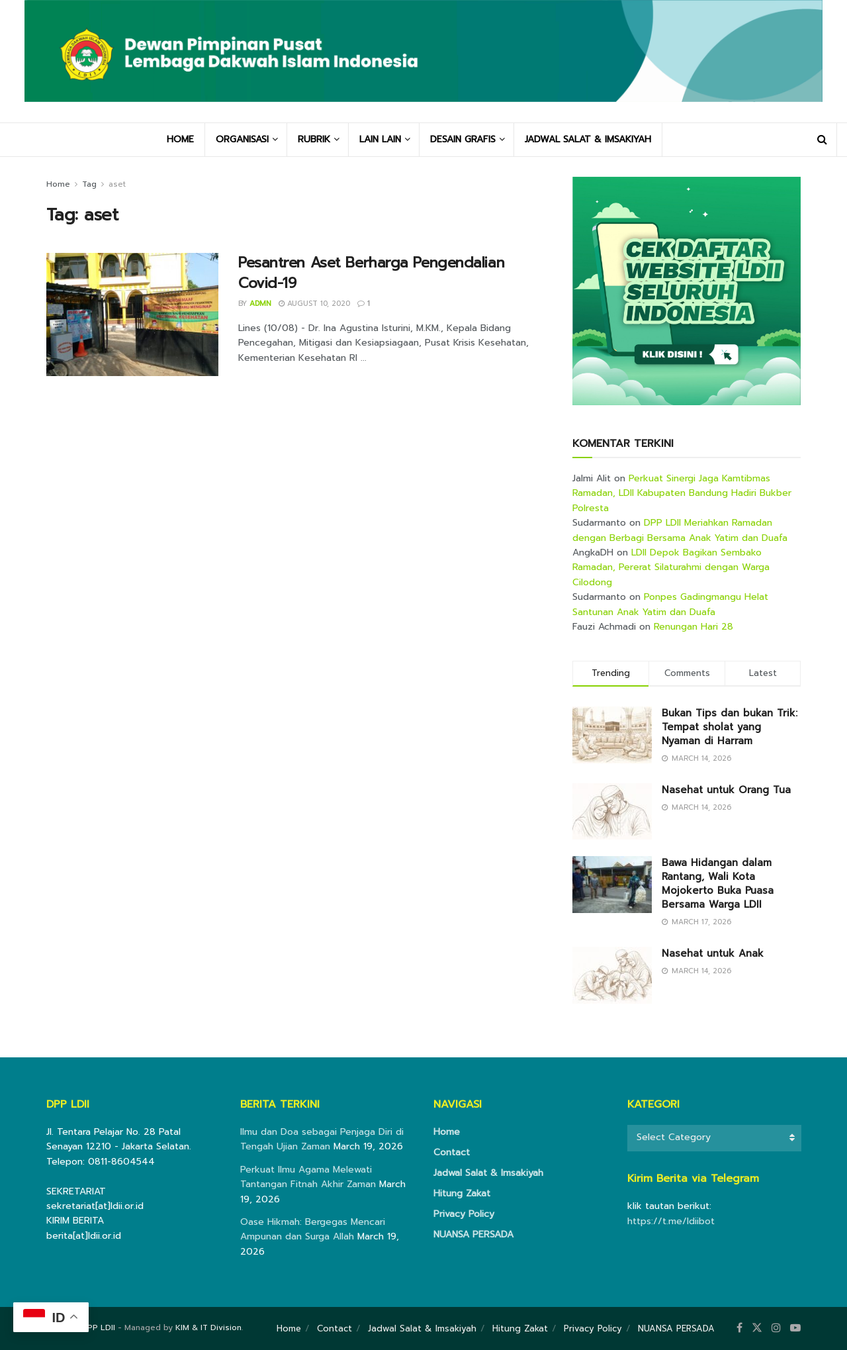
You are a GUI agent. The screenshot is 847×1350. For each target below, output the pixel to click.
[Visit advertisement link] (686, 291)
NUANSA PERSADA (473, 1234)
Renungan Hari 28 (693, 627)
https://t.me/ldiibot (671, 1221)
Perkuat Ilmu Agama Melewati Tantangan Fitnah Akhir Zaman (308, 1177)
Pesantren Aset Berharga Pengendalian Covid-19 (371, 273)
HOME (180, 139)
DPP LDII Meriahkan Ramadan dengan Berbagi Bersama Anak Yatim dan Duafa (679, 530)
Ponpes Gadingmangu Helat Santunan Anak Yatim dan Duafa (670, 604)
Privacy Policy (463, 1214)
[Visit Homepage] (423, 61)
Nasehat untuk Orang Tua (726, 790)
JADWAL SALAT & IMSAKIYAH (588, 139)
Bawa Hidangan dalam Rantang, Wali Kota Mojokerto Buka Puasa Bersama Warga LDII (718, 883)
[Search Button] (822, 139)
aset (117, 184)
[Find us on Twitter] (757, 1328)
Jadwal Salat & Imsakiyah (488, 1173)
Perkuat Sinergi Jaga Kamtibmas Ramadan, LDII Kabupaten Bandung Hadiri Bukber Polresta (681, 493)
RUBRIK (314, 139)
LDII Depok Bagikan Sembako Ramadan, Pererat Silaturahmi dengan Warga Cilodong (671, 567)
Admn (260, 303)
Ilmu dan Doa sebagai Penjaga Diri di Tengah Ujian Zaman (322, 1139)
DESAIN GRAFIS (463, 139)
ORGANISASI (242, 139)
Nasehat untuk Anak (713, 953)
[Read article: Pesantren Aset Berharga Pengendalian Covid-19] (132, 314)
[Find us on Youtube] (795, 1328)
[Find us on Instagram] (776, 1328)
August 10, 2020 (314, 303)
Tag (89, 184)
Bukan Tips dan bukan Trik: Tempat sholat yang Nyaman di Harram (729, 727)
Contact (451, 1152)
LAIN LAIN (380, 139)
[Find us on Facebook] (739, 1328)
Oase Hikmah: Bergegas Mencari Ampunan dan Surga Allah (312, 1229)
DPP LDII (98, 1327)
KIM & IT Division (208, 1327)
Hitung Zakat (461, 1193)
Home (58, 184)
